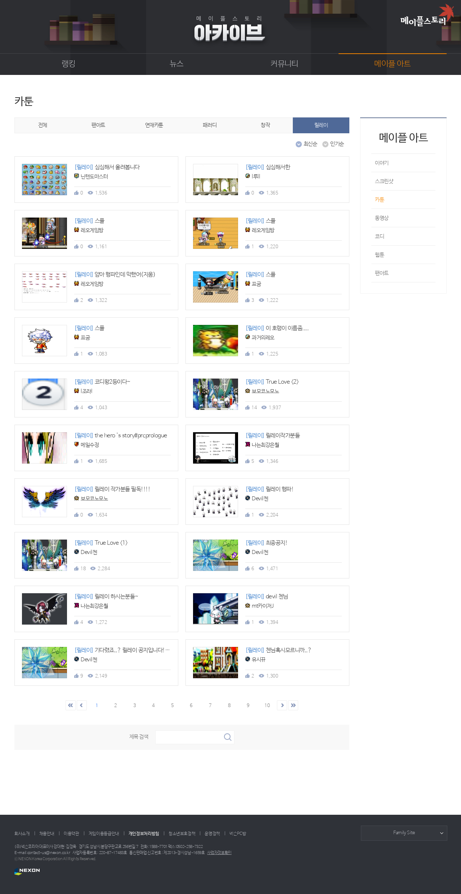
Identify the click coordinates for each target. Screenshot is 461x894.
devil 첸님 (266, 596)
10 (267, 706)
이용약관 (71, 833)
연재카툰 (154, 125)
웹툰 (379, 255)
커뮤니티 (284, 64)
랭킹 (69, 64)
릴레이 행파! (269, 489)
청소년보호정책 (182, 833)
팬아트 (98, 125)
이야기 (382, 163)
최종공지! (266, 543)
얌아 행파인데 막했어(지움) (114, 274)
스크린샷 (384, 181)
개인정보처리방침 (144, 833)
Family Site (404, 833)
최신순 (306, 144)
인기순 (333, 144)
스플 (89, 221)
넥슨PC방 (237, 833)
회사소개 (22, 833)
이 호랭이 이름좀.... (277, 328)
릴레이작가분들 (272, 435)
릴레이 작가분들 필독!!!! (112, 489)
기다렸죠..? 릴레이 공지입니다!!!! (123, 650)
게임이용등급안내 (104, 833)
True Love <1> (100, 543)
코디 (379, 236)
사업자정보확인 (219, 853)
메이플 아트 (392, 64)
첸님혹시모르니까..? (278, 650)
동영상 (382, 218)
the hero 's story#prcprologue (120, 435)
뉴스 (177, 64)
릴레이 (321, 125)
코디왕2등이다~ (102, 382)
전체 (42, 125)
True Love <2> (272, 382)
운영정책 (212, 833)
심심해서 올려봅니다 (107, 167)
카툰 (379, 200)
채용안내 (47, 833)
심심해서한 (267, 167)
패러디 (209, 125)
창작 (265, 125)
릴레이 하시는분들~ (106, 596)
